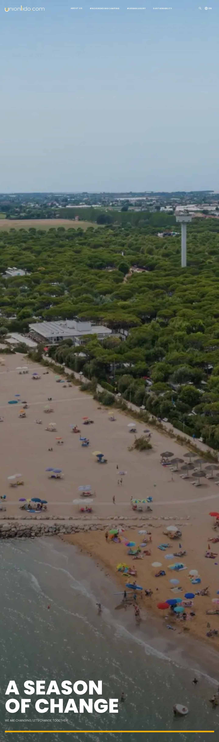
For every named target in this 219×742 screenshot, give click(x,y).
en (208, 8)
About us (76, 8)
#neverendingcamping (105, 8)
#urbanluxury (136, 8)
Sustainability (162, 8)
